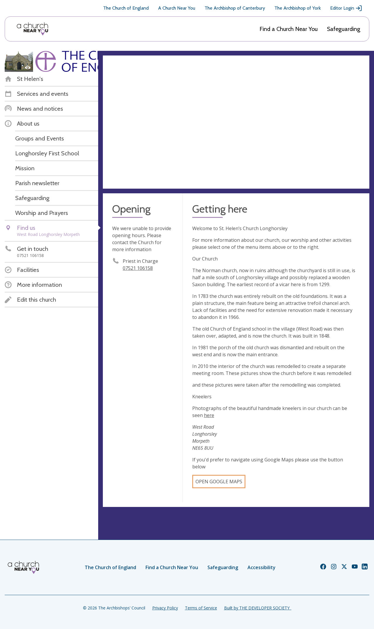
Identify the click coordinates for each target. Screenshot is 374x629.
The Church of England (126, 8)
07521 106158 (138, 268)
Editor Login (346, 8)
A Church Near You (176, 8)
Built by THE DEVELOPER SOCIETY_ (257, 608)
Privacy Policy (165, 608)
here (209, 415)
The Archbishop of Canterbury (235, 8)
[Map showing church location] (236, 122)
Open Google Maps (218, 481)
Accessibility (261, 567)
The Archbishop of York (297, 8)
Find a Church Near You (288, 28)
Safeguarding (343, 28)
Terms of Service (201, 608)
